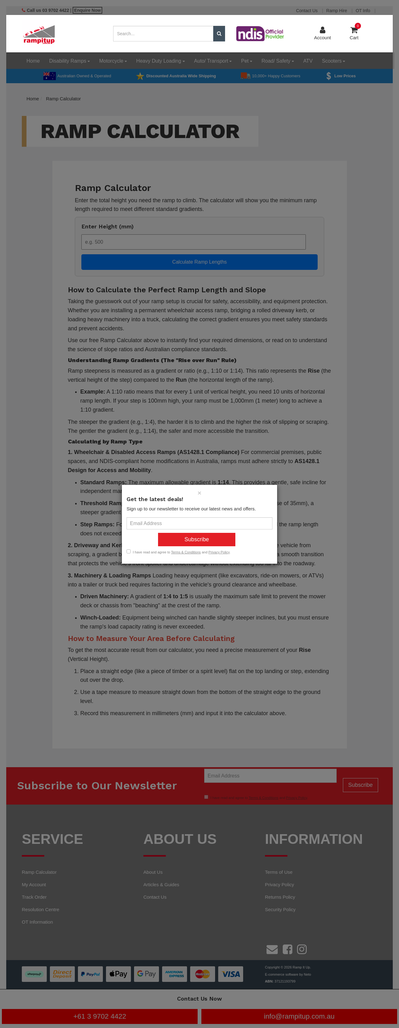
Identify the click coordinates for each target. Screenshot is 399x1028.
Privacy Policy (219, 552)
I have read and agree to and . (178, 552)
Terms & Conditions (186, 552)
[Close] (199, 493)
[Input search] (163, 33)
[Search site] (219, 33)
